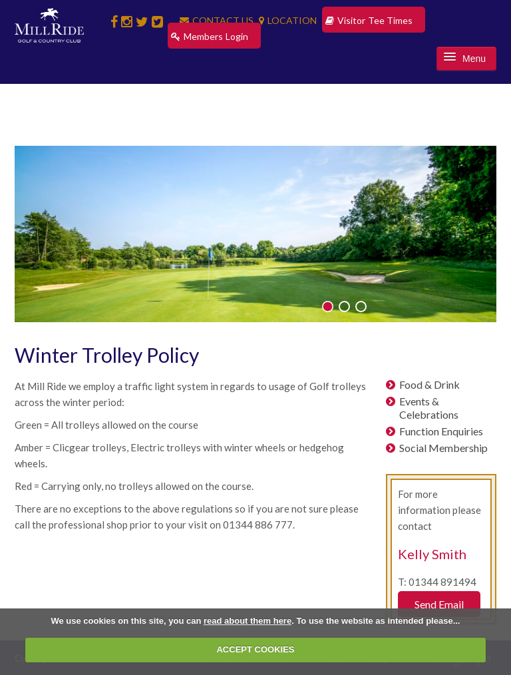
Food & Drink (429, 384)
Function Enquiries (441, 431)
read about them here (247, 621)
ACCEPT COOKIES (255, 649)
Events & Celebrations (428, 408)
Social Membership (443, 447)
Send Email (439, 604)
